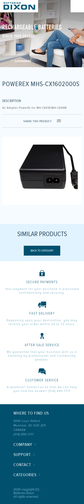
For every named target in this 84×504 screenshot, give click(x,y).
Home (5, 61)
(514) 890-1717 (59, 391)
